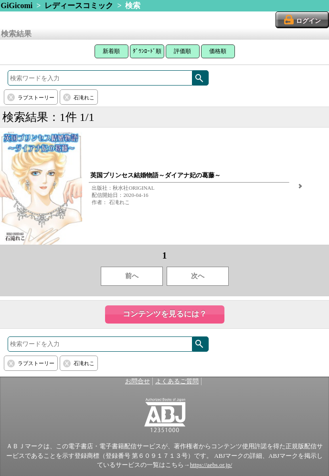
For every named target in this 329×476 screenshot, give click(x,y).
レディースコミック (78, 5)
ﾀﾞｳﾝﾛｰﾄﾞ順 (147, 51)
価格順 (217, 51)
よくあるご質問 (177, 381)
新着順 (111, 51)
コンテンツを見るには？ (165, 314)
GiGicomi (17, 5)
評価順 (182, 51)
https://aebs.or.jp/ (211, 465)
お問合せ (137, 381)
